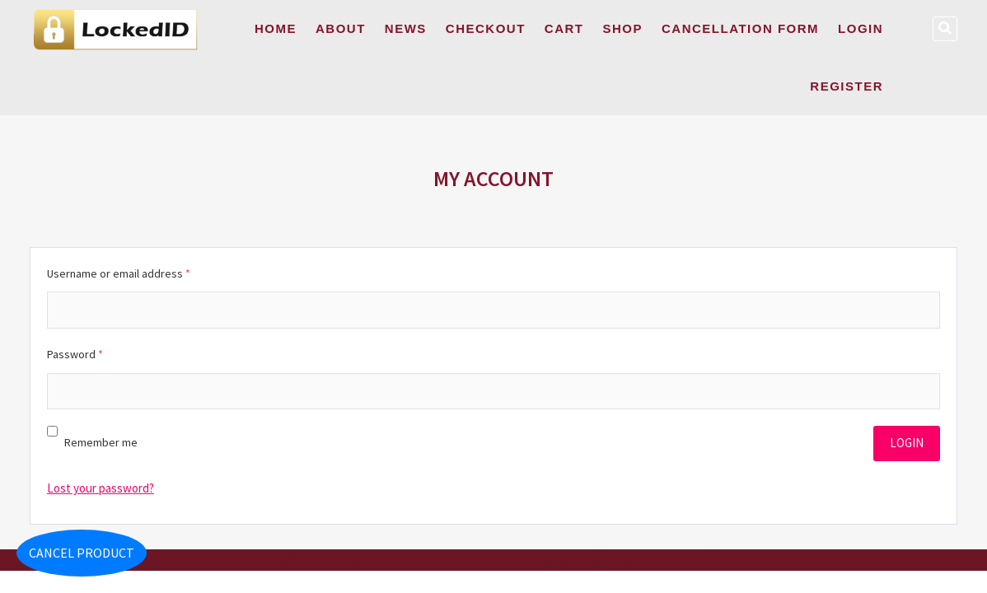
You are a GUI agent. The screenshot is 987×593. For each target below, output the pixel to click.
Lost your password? (100, 488)
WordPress (488, 560)
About (341, 28)
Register (846, 86)
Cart (564, 28)
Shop (622, 28)
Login (860, 28)
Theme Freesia (425, 560)
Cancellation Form (740, 28)
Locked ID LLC (296, 560)
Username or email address (118, 273)
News (406, 28)
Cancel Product (81, 552)
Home (276, 28)
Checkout (486, 28)
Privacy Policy (689, 560)
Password (75, 354)
